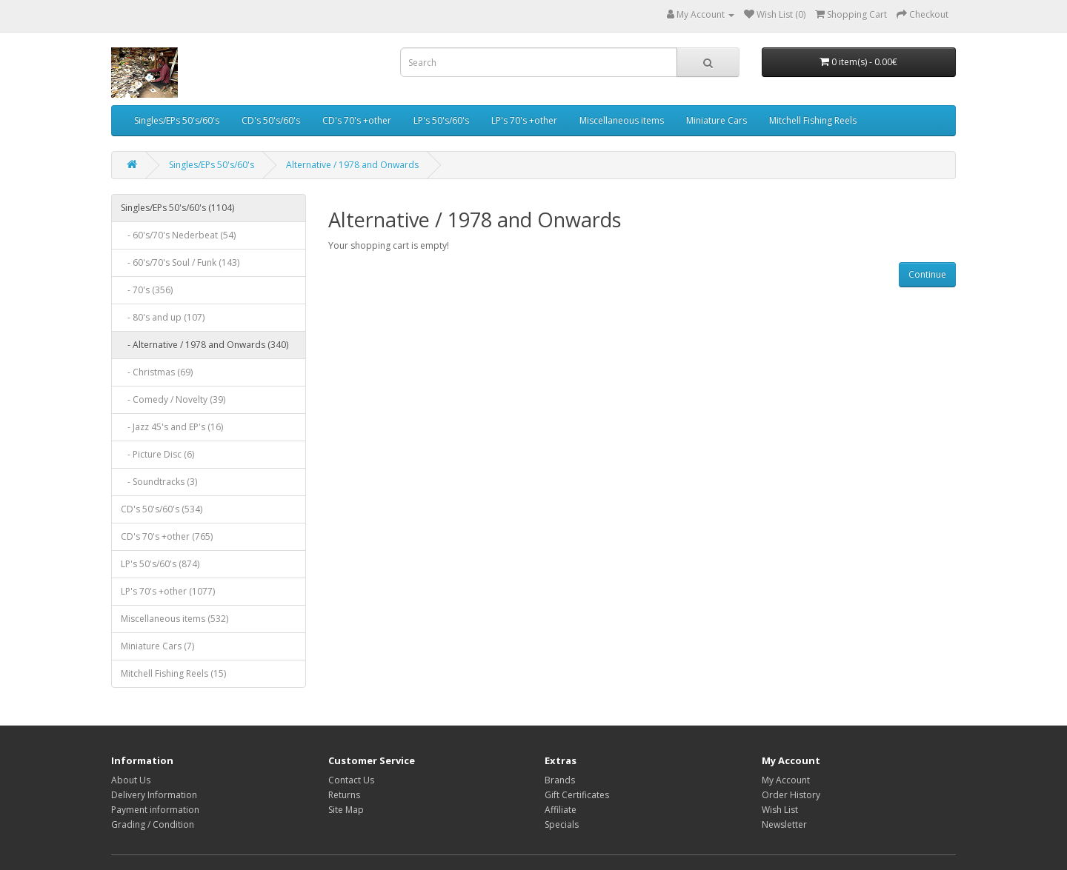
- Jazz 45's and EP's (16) (172, 427)
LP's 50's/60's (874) (160, 564)
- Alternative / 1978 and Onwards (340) (204, 344)
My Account (786, 780)
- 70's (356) (147, 290)
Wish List (780, 809)
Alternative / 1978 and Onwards (352, 164)
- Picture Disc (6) (157, 454)
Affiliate (560, 809)
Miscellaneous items (621, 120)
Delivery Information (154, 795)
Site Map (346, 809)
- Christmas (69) (157, 372)
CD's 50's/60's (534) (161, 509)
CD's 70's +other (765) (167, 536)
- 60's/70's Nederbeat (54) (178, 235)
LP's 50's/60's (441, 120)
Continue (927, 274)
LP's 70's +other (524, 120)
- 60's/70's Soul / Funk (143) (180, 262)
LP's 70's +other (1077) (168, 591)
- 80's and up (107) (163, 317)
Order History (791, 795)
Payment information (155, 809)
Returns (344, 795)
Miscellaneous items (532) (174, 618)
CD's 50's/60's (271, 120)
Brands (560, 780)
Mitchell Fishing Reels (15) (173, 673)
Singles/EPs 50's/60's (176, 120)
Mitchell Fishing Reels (813, 120)
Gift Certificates (577, 795)
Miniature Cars (716, 120)
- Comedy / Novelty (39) (173, 399)
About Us (130, 780)
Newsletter (784, 824)
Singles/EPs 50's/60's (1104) (177, 207)
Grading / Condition (152, 824)
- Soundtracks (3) (159, 481)
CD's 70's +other (356, 120)
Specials (562, 824)
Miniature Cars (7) (157, 646)
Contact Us (351, 780)
